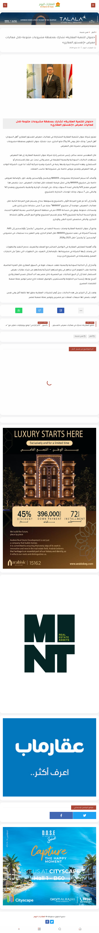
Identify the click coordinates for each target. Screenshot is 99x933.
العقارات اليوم (39, 917)
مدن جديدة (84, 33)
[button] (60, 310)
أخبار (93, 33)
